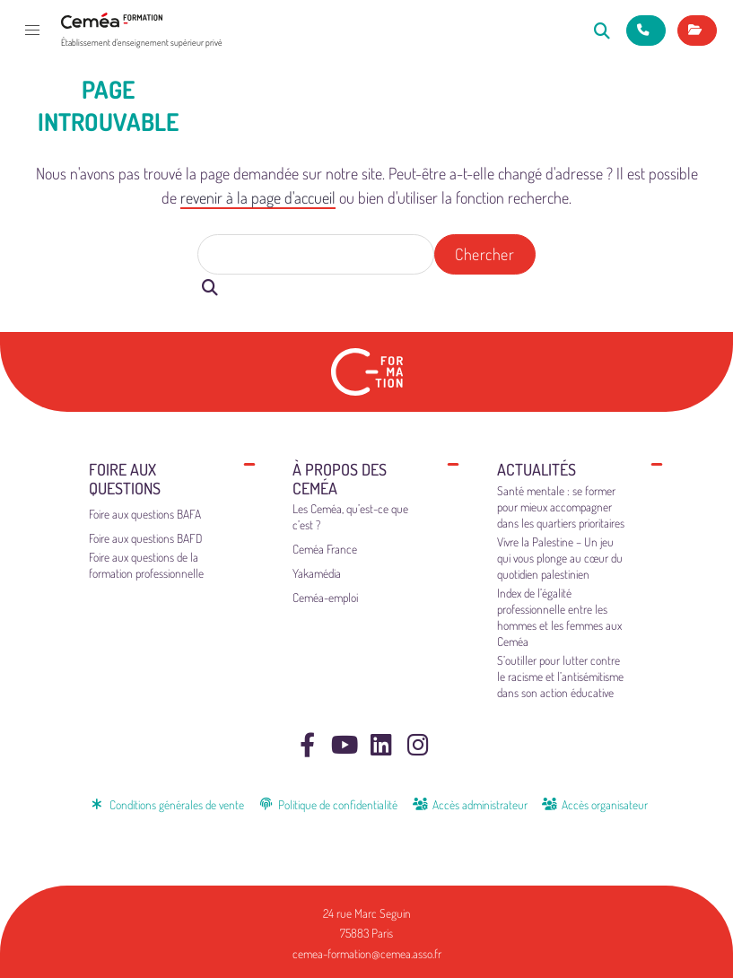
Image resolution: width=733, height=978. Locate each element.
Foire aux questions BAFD (146, 538)
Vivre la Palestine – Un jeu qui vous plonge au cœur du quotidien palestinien (560, 557)
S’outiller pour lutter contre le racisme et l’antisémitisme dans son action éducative (560, 676)
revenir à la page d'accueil (258, 197)
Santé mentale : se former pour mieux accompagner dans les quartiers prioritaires (560, 506)
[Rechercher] (602, 30)
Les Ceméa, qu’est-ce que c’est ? (350, 516)
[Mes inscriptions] (697, 30)
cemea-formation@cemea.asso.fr (366, 953)
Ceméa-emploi (325, 597)
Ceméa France (324, 548)
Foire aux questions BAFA (145, 513)
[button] (32, 30)
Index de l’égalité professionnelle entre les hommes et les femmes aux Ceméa (559, 617)
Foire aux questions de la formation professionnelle (146, 565)
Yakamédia (316, 573)
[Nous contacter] (646, 30)
